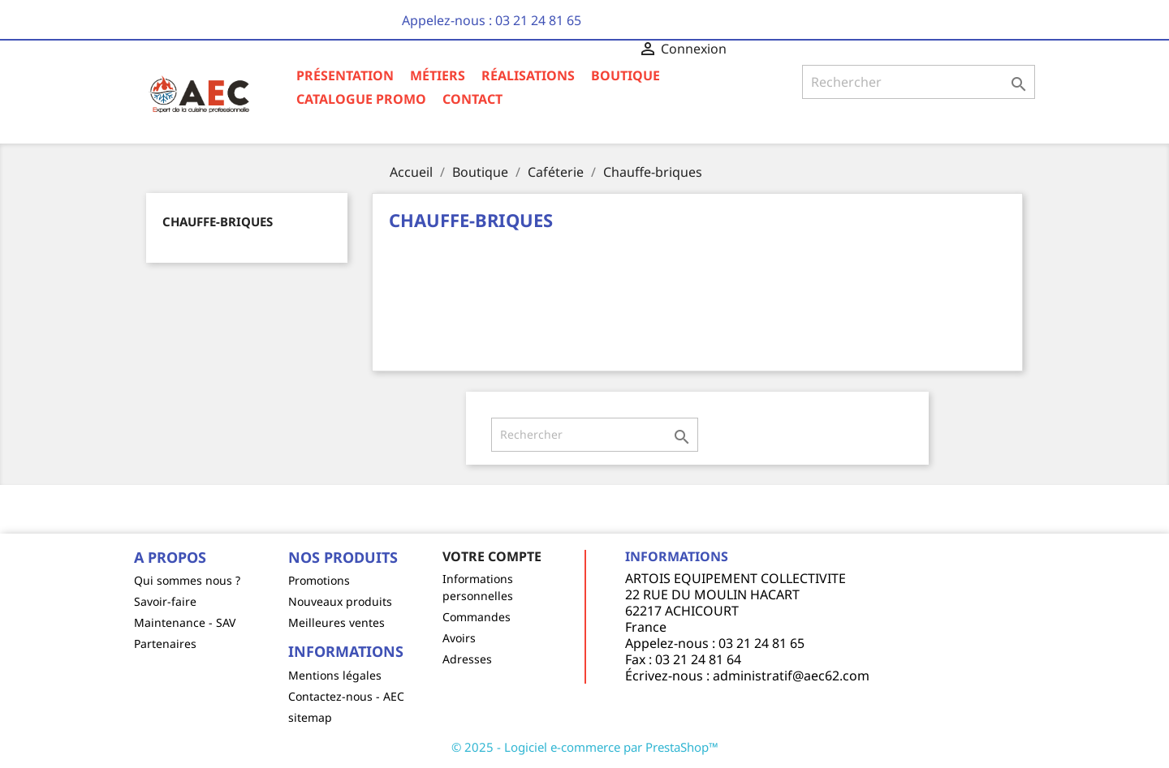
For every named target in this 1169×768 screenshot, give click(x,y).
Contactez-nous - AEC (346, 696)
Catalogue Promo (361, 99)
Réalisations (528, 75)
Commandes (476, 616)
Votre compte (491, 556)
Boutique (625, 75)
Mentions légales (335, 675)
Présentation (345, 75)
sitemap (310, 717)
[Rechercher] (918, 82)
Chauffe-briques (217, 221)
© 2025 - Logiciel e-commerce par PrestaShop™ (584, 747)
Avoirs (459, 638)
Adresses (467, 659)
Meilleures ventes (336, 622)
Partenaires (165, 643)
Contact (472, 99)
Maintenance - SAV (184, 622)
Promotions (319, 580)
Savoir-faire (165, 601)
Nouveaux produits (340, 601)
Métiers (437, 75)
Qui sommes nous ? (187, 580)
